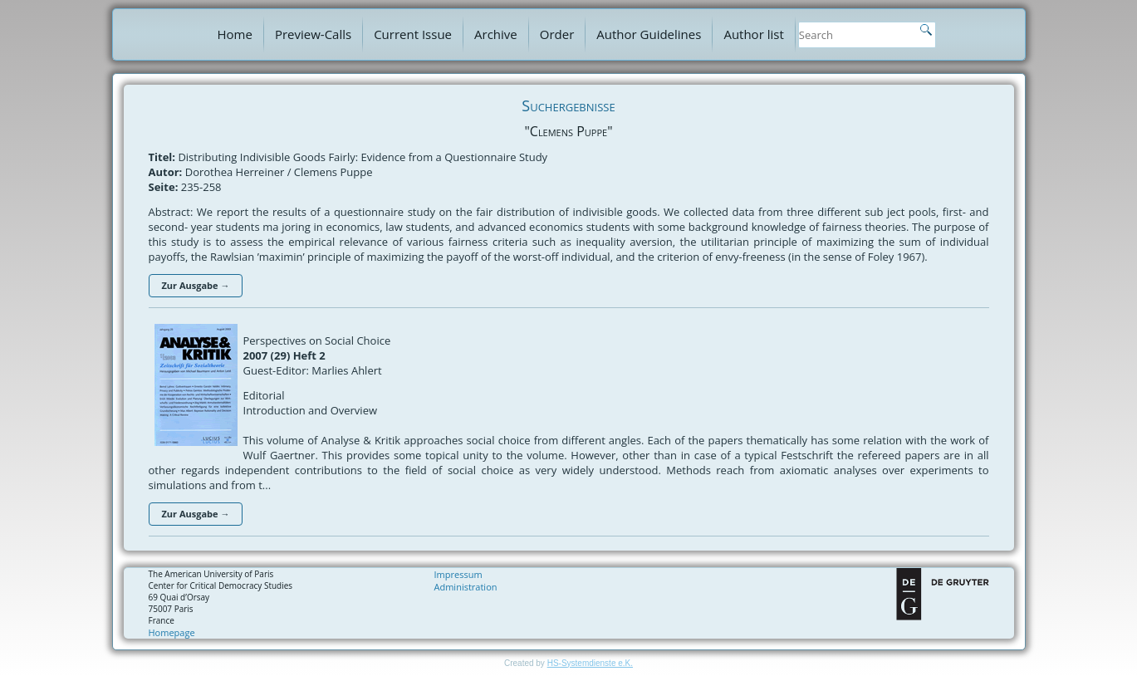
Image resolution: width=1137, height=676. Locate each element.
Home (235, 34)
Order (557, 34)
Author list (753, 34)
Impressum (458, 574)
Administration (465, 586)
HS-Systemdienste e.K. (590, 663)
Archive (495, 34)
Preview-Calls (313, 34)
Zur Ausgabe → (196, 285)
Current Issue (413, 34)
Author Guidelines (648, 34)
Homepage (172, 632)
